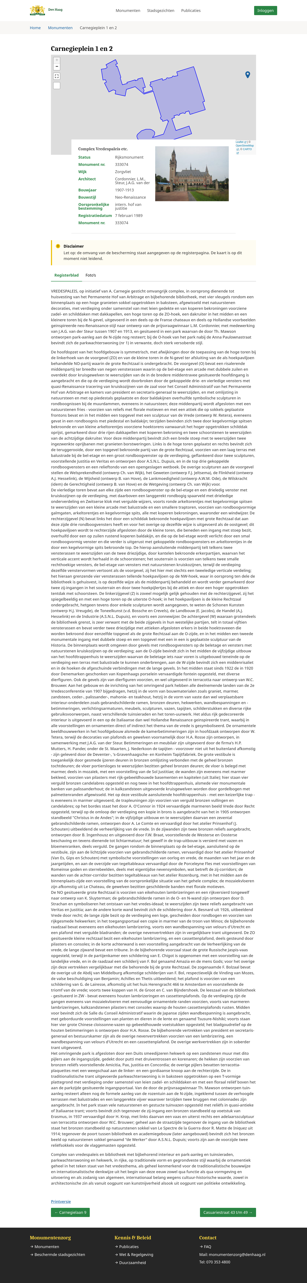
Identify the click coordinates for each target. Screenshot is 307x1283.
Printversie (61, 1201)
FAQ (207, 1246)
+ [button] (56, 60)
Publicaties (191, 10)
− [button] (56, 67)
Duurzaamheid (132, 1262)
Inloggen (266, 10)
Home (35, 27)
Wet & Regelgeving (136, 1254)
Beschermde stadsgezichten (60, 1254)
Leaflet (239, 142)
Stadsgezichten (160, 10)
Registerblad (66, 275)
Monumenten (128, 10)
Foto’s (90, 275)
